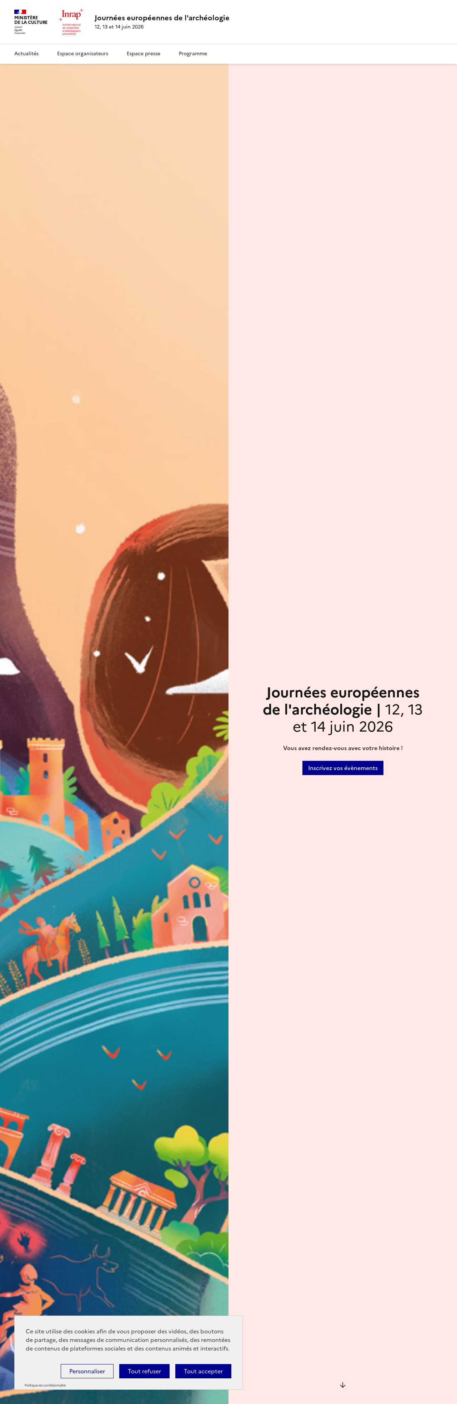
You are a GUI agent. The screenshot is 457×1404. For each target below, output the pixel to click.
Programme (193, 53)
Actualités (26, 53)
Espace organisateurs (82, 53)
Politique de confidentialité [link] (45, 1385)
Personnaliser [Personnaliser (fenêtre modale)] (87, 1371)
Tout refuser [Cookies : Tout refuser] (144, 1371)
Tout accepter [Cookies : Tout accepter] (203, 1371)
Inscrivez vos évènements (343, 768)
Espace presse (143, 53)
